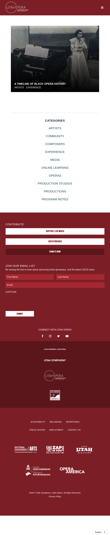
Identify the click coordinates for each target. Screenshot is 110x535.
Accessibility (38, 422)
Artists (19, 87)
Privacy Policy (55, 496)
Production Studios (55, 183)
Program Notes (55, 199)
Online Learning (55, 167)
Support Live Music (55, 231)
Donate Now (55, 252)
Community (55, 136)
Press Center (37, 430)
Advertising (72, 422)
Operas (55, 175)
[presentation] (27, 300)
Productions (55, 191)
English (98, 532)
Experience (33, 87)
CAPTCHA (10, 292)
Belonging (56, 422)
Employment (56, 430)
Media (55, 159)
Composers (55, 144)
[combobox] (100, 532)
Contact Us (74, 430)
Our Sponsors (55, 241)
